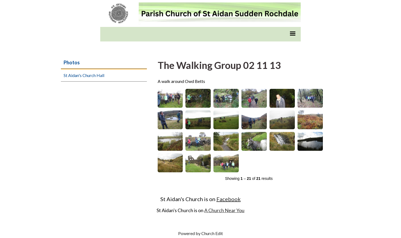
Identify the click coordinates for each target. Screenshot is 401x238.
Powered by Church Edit (200, 233)
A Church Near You (224, 210)
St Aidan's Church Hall (84, 75)
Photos (72, 62)
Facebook (228, 199)
